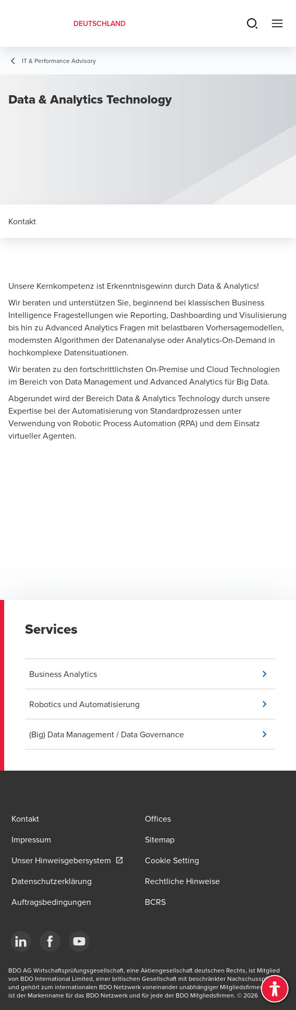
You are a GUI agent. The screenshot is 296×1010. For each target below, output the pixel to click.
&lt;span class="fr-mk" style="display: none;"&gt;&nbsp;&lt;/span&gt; (148, 531)
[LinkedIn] (20, 941)
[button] (152, 674)
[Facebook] (50, 941)
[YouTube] (79, 941)
